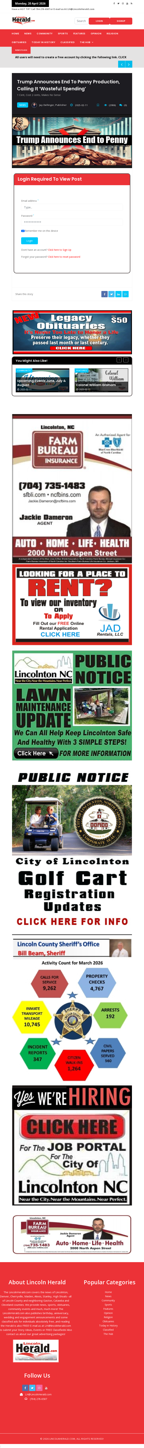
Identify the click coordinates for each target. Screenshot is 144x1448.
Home (15, 33)
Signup (121, 21)
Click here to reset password (64, 256)
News (27, 33)
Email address (30, 200)
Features (79, 33)
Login (99, 21)
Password (27, 215)
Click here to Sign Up (59, 249)
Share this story (24, 294)
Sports (63, 33)
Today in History (43, 42)
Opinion (96, 33)
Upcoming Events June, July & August (41, 383)
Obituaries (19, 42)
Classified (67, 42)
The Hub (85, 42)
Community (45, 33)
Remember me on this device (41, 230)
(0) (123, 105)
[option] (42, 380)
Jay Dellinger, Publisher (49, 105)
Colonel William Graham (96, 385)
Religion (112, 33)
